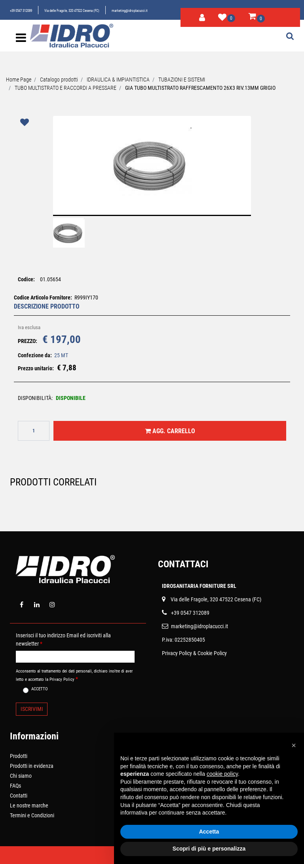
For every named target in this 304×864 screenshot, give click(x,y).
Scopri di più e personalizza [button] (209, 848)
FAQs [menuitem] (15, 786)
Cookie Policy (212, 653)
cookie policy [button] (222, 774)
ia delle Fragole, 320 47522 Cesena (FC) (217, 599)
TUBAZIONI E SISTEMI (181, 79)
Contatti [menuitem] (18, 795)
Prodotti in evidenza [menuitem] (31, 766)
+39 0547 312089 (21, 11)
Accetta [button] (209, 831)
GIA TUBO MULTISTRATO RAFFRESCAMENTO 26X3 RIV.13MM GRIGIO (200, 88)
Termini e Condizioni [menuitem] (32, 815)
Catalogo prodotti (59, 79)
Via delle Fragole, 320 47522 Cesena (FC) (71, 11)
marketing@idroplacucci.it (130, 11)
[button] (152, 171)
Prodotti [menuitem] (18, 756)
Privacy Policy (177, 653)
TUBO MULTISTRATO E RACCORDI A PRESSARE (65, 88)
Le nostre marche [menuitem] (29, 805)
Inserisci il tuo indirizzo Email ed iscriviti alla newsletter (63, 639)
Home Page (18, 79)
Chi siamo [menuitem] (21, 776)
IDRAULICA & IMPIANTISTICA (118, 79)
